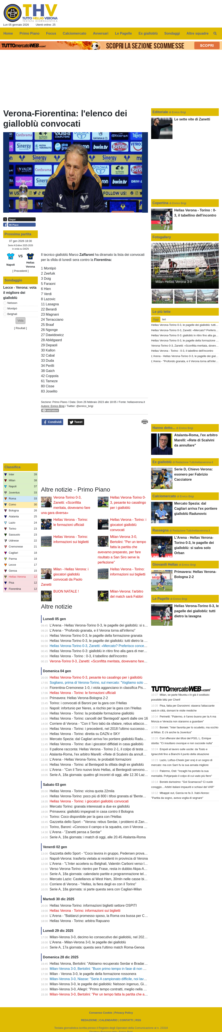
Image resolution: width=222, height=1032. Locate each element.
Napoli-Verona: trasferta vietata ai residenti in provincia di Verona (99, 858)
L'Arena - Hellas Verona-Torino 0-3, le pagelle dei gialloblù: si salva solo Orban (109, 625)
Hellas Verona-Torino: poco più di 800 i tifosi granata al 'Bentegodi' (100, 796)
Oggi (156, 319)
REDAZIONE (89, 1020)
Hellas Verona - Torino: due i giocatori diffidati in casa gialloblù (96, 744)
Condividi (52, 422)
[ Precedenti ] (20, 270)
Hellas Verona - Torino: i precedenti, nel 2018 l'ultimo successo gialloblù (104, 728)
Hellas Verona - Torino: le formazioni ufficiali (83, 693)
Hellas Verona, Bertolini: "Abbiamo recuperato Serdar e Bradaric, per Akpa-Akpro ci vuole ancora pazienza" (131, 963)
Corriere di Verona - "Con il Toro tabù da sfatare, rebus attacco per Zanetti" (106, 723)
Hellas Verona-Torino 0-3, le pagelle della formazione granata (96, 635)
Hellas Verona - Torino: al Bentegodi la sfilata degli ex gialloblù (97, 764)
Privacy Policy (123, 1012)
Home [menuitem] (8, 33)
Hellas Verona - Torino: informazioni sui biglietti (85, 910)
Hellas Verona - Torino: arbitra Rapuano (80, 921)
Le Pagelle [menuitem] (123, 33)
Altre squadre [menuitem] (198, 33)
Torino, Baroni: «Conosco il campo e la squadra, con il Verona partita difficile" (108, 827)
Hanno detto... (163, 428)
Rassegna (160, 530)
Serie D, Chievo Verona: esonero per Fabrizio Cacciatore (193, 474)
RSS (138, 1020)
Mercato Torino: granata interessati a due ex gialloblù (90, 806)
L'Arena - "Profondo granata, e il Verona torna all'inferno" (93, 630)
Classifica (12, 467)
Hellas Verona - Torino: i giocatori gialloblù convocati (128, 525)
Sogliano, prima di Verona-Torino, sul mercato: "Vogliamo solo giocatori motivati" (110, 682)
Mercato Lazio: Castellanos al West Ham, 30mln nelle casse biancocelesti (105, 879)
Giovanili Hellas (165, 564)
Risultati (20, 328)
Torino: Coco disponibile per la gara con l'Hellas (85, 816)
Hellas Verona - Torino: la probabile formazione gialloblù (92, 713)
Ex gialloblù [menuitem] (148, 33)
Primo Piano (59, 402)
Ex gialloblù (162, 462)
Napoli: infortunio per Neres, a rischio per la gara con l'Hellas (96, 708)
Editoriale (160, 112)
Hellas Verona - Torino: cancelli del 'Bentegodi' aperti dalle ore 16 (99, 718)
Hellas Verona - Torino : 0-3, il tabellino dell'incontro (88, 656)
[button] (20, 320)
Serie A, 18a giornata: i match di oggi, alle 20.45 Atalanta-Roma (98, 837)
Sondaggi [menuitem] (172, 33)
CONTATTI (126, 1020)
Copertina (160, 203)
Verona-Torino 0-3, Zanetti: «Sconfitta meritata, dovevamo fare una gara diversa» (111, 661)
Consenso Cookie (100, 1012)
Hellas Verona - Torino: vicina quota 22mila (82, 791)
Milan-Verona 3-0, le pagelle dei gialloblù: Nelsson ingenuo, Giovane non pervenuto (113, 984)
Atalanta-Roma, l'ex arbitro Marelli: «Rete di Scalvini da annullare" (99, 754)
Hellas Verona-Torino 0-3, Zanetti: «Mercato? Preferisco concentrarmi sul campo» (111, 646)
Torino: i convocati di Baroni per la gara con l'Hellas (88, 703)
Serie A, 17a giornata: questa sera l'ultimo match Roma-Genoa (97, 947)
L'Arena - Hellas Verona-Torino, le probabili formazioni (90, 759)
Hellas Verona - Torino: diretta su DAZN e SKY (85, 734)
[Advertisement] (73, 456)
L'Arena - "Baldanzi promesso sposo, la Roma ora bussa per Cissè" (101, 916)
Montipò (12, 308)
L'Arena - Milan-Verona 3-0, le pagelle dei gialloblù (88, 942)
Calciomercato (164, 496)
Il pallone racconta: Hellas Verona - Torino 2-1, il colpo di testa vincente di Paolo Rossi (115, 749)
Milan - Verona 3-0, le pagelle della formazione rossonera (93, 974)
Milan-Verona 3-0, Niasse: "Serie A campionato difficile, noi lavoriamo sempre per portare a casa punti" (127, 979)
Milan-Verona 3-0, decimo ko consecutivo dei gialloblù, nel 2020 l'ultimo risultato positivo (116, 937)
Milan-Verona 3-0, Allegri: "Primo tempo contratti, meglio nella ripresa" (102, 989)
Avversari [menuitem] (100, 33)
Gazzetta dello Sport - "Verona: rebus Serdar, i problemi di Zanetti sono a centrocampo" (116, 822)
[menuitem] (215, 33)
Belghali (12, 314)
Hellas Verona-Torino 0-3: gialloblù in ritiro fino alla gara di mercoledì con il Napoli (111, 651)
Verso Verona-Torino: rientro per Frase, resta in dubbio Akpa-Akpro (100, 869)
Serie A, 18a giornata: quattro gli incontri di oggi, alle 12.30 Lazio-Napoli (104, 775)
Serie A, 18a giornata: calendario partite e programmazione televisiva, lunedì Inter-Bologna (118, 874)
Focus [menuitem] (51, 33)
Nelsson (12, 302)
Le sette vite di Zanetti (192, 119)
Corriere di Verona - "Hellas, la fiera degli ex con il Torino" (93, 884)
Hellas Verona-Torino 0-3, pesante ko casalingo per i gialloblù (128, 502)
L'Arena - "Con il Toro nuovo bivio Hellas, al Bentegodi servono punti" (102, 769)
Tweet (76, 422)
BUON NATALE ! (66, 591)
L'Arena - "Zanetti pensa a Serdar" (76, 832)
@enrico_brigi (84, 406)
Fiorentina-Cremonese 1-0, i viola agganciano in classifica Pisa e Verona (104, 687)
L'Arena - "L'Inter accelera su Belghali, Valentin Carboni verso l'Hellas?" (104, 863)
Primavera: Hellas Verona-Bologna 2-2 (79, 698)
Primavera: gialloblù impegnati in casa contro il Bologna (92, 811)
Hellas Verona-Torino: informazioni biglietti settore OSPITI (93, 905)
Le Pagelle (160, 598)
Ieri (164, 319)
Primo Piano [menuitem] (29, 33)
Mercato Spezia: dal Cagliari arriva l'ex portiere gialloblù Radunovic (100, 739)
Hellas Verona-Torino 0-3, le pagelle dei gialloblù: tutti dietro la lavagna (103, 641)
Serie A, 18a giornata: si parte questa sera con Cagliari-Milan (96, 889)
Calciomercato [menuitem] (74, 33)
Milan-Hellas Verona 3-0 (173, 282)
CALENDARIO (108, 1020)
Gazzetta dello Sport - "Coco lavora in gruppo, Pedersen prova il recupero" (106, 853)
